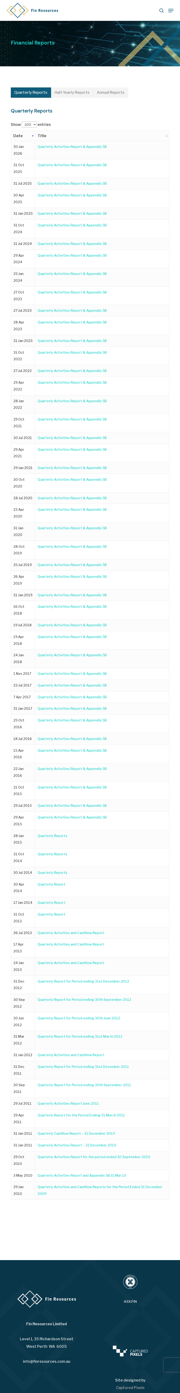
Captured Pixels (130, 1387)
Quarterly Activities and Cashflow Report (71, 933)
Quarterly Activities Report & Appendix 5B (72, 274)
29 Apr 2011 (18, 1118)
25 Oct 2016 (18, 723)
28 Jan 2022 (18, 404)
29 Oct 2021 (18, 422)
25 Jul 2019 (22, 565)
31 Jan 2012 (22, 1055)
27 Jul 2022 (22, 371)
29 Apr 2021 (18, 452)
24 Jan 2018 (18, 658)
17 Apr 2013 (18, 947)
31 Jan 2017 (22, 708)
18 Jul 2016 (22, 739)
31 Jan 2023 (23, 341)
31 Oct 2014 (18, 857)
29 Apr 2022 (18, 385)
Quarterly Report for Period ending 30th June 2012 (79, 1018)
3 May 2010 (22, 1175)
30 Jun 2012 (18, 1021)
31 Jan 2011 (22, 1133)
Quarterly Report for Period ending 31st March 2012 (80, 1036)
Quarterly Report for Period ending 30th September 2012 (84, 1000)
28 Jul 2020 (22, 498)
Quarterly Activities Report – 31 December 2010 (77, 1145)
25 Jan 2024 (18, 277)
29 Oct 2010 (18, 1160)
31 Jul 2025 (22, 183)
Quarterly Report (51, 884)
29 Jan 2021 (23, 468)
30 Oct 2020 (19, 482)
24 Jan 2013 (18, 966)
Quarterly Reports (52, 836)
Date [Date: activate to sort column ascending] (18, 136)
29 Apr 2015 (18, 820)
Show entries (31, 124)
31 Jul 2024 (22, 244)
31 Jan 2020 (18, 531)
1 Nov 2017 (22, 674)
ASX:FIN (130, 1301)
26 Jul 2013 (22, 933)
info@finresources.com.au (46, 1361)
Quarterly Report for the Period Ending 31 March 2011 (81, 1115)
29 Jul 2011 (22, 1103)
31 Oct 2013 (18, 917)
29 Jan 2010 (18, 1190)
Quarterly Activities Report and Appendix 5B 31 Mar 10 (82, 1175)
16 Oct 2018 (18, 610)
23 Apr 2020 (18, 512)
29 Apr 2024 (18, 258)
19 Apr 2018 (18, 640)
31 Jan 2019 (22, 595)
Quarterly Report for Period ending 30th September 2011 (84, 1085)
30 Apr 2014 (18, 887)
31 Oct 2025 (18, 168)
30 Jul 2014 (22, 873)
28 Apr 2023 (18, 325)
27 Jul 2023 (22, 310)
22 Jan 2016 (18, 772)
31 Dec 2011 (18, 1070)
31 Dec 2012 (18, 984)
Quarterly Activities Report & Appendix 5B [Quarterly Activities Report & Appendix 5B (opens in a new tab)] (72, 147)
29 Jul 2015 (22, 805)
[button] (170, 10)
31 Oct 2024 (18, 228)
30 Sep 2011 (19, 1088)
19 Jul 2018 (22, 625)
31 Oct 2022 (18, 355)
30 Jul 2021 (22, 438)
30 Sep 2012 (19, 1003)
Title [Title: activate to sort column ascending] (42, 136)
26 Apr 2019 (18, 579)
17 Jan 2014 (22, 903)
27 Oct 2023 (18, 295)
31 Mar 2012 (18, 1039)
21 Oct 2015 (18, 790)
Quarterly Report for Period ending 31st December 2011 (83, 1067)
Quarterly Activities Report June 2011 (68, 1103)
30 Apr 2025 (18, 198)
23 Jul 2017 (22, 685)
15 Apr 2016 (18, 753)
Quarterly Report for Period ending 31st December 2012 (83, 981)
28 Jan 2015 (18, 839)
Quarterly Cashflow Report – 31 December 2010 (76, 1133)
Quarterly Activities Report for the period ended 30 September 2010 (94, 1157)
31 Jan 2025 (23, 213)
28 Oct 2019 (19, 549)
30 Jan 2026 (18, 150)
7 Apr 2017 (22, 697)
